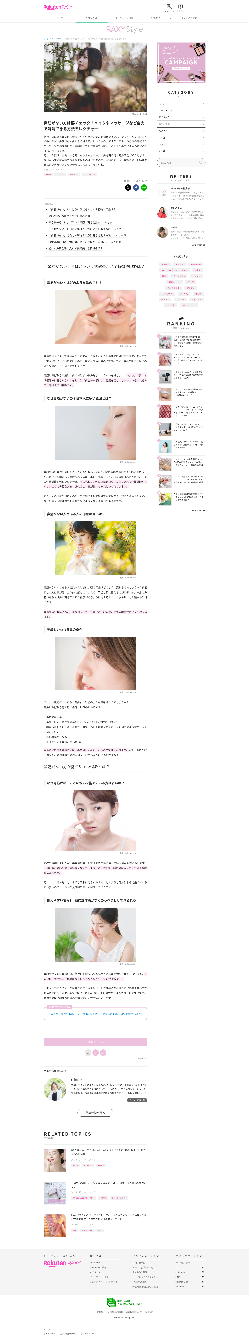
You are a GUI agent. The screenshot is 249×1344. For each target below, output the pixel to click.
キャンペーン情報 (124, 18)
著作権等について (134, 1312)
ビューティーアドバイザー (102, 1282)
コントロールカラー (119, 1198)
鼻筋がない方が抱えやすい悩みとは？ (71, 216)
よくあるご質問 (189, 18)
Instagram (180, 1272)
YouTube (180, 1286)
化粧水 (198, 293)
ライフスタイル (189, 305)
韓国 (74, 1230)
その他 (162, 151)
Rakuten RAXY (58, 7)
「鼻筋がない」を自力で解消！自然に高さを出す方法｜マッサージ (87, 235)
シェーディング (89, 174)
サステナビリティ (88, 1333)
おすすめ (179, 264)
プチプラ (191, 287)
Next (141, 1058)
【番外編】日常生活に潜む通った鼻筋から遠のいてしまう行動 (85, 242)
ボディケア (164, 124)
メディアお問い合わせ (143, 1267)
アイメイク (164, 117)
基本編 (197, 270)
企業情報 (100, 1312)
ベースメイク (57, 170)
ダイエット (196, 299)
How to (48, 174)
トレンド (196, 276)
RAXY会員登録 (183, 1262)
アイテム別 (88, 1165)
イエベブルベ (167, 293)
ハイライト (74, 174)
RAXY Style (92, 18)
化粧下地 (101, 1165)
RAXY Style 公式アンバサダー (83, 1198)
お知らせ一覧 (139, 1262)
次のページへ (95, 1042)
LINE (178, 1277)
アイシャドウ (179, 276)
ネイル (162, 137)
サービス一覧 (49, 1333)
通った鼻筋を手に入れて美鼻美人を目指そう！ (76, 248)
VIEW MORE (198, 245)
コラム (162, 144)
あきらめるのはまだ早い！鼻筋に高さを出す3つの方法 (80, 222)
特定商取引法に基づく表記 (145, 1286)
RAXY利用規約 (140, 1282)
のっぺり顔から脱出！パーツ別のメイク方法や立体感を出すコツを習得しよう (95, 1014)
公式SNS (155, 18)
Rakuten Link (182, 1282)
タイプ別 (171, 305)
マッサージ (60, 174)
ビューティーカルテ (99, 1277)
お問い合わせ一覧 (68, 1333)
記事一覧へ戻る (95, 1113)
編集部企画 (196, 264)
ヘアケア (163, 130)
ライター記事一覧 (137, 1100)
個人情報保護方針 (115, 1312)
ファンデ (180, 299)
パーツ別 (184, 293)
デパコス (165, 299)
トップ (59, 18)
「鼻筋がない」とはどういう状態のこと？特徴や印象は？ (82, 209)
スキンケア (164, 103)
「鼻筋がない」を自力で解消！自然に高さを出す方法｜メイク (85, 229)
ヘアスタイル (173, 287)
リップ (99, 1230)
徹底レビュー (87, 1230)
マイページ (95, 1272)
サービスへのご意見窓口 (144, 1277)
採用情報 (149, 1312)
